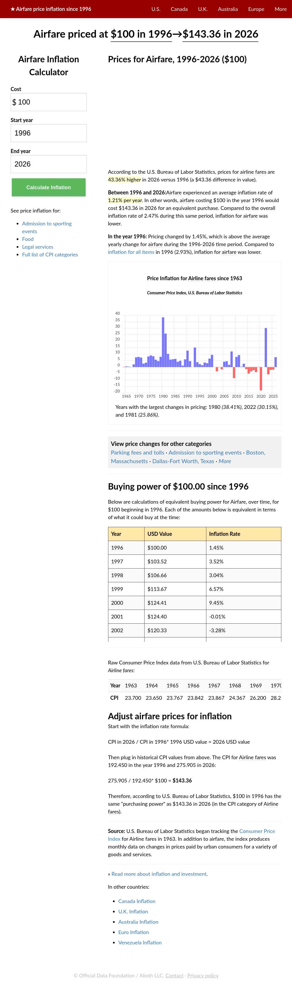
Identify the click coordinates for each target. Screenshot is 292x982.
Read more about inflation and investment (159, 874)
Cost (16, 89)
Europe (256, 9)
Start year (22, 120)
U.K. (203, 9)
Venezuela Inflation (140, 942)
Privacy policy (202, 975)
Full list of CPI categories (50, 254)
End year (20, 151)
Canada (179, 9)
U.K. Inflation (133, 911)
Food (28, 239)
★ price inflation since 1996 (50, 9)
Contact (174, 975)
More (281, 9)
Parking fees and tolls (137, 452)
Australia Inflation (138, 922)
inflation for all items (131, 252)
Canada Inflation (136, 901)
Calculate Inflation (48, 187)
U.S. (155, 9)
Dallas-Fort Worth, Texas (183, 460)
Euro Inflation (133, 932)
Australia (228, 9)
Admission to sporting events (205, 452)
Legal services (37, 246)
